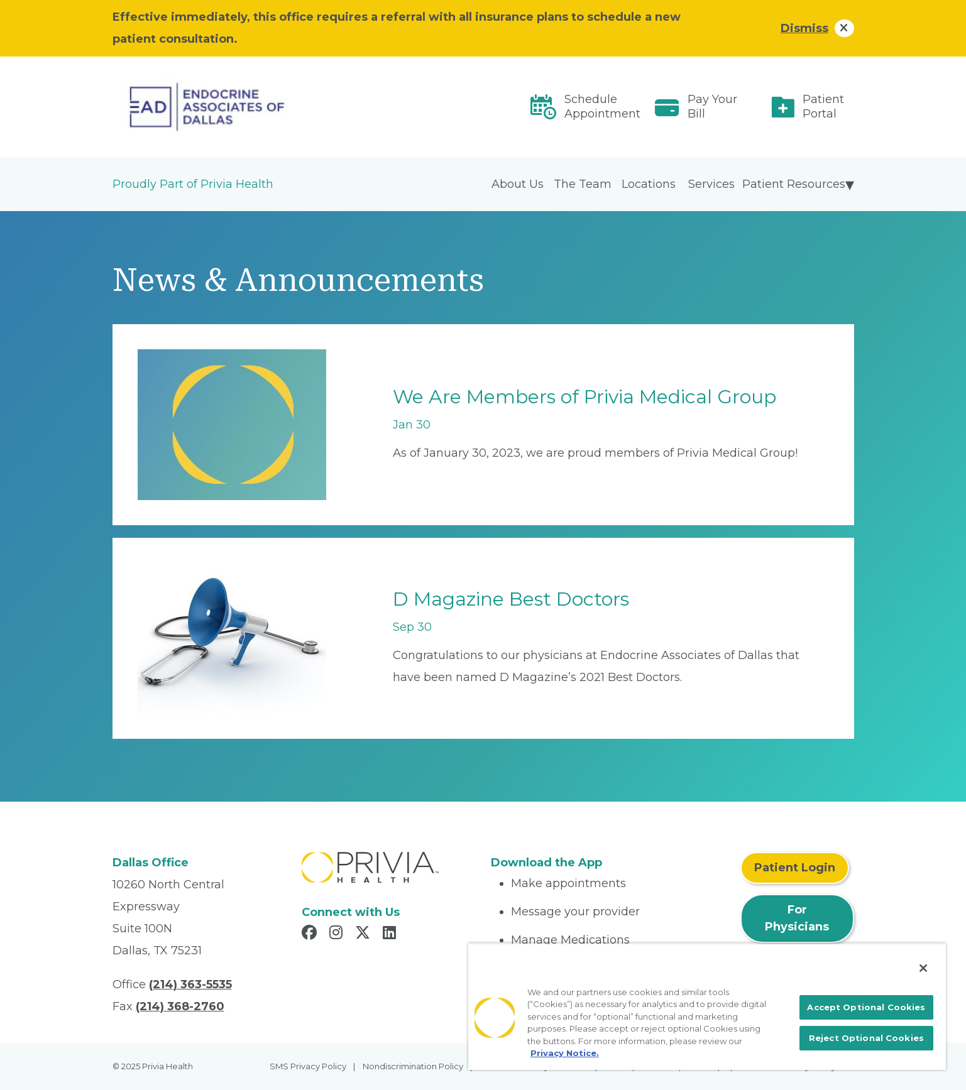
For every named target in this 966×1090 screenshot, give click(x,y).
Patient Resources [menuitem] (793, 184)
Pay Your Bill (712, 106)
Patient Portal (823, 106)
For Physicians (797, 918)
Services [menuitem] (711, 184)
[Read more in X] (364, 934)
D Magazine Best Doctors (511, 599)
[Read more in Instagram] (337, 934)
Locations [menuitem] (649, 184)
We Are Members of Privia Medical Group (584, 396)
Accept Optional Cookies (866, 1007)
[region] (707, 1006)
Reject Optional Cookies (866, 1038)
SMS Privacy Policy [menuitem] (308, 1066)
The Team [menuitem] (583, 184)
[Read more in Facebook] (311, 934)
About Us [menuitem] (517, 184)
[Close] (923, 968)
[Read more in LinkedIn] (391, 934)
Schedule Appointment (602, 106)
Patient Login (794, 868)
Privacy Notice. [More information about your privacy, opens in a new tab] (564, 1053)
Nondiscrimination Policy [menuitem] (413, 1066)
